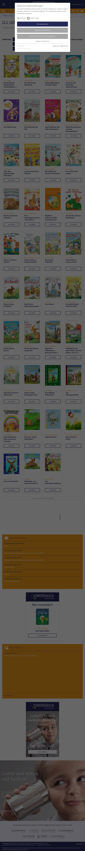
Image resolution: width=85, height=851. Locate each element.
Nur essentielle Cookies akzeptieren (42, 36)
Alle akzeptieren (42, 24)
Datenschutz (64, 46)
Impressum (55, 46)
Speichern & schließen (42, 30)
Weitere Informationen (42, 41)
